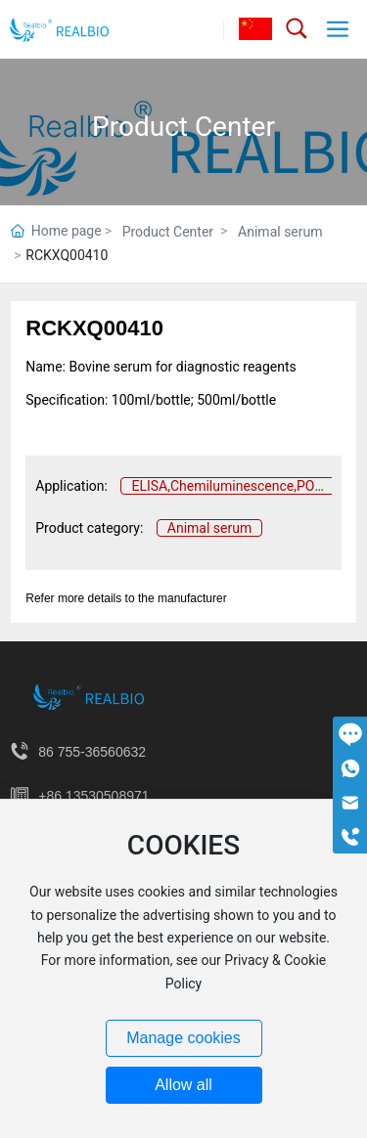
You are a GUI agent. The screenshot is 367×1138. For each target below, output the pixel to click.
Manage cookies (183, 1037)
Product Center (183, 126)
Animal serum (280, 232)
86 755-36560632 (92, 752)
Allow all (183, 1084)
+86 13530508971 (93, 796)
